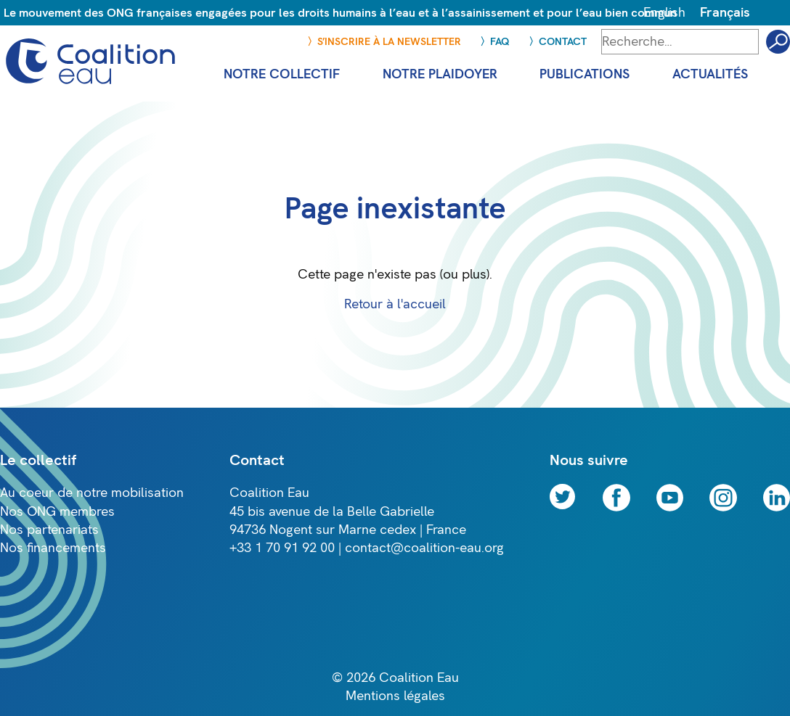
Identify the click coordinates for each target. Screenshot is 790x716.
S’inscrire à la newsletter (389, 42)
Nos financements (53, 548)
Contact (563, 42)
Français (725, 12)
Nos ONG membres (57, 511)
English (664, 12)
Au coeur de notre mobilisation (92, 493)
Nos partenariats (49, 530)
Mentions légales (395, 696)
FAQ (500, 42)
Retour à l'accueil (395, 304)
